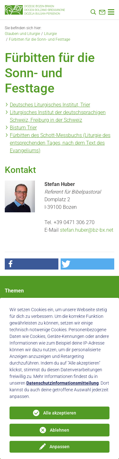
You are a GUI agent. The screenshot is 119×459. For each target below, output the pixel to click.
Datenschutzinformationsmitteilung (62, 383)
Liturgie (50, 33)
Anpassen (59, 446)
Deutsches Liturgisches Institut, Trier (50, 105)
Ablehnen (59, 430)
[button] (31, 264)
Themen (14, 291)
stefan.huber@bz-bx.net (86, 230)
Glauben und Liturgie (22, 33)
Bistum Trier (23, 128)
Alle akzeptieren (59, 412)
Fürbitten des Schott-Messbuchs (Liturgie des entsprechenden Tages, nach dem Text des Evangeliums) (60, 143)
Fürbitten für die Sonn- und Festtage (39, 39)
